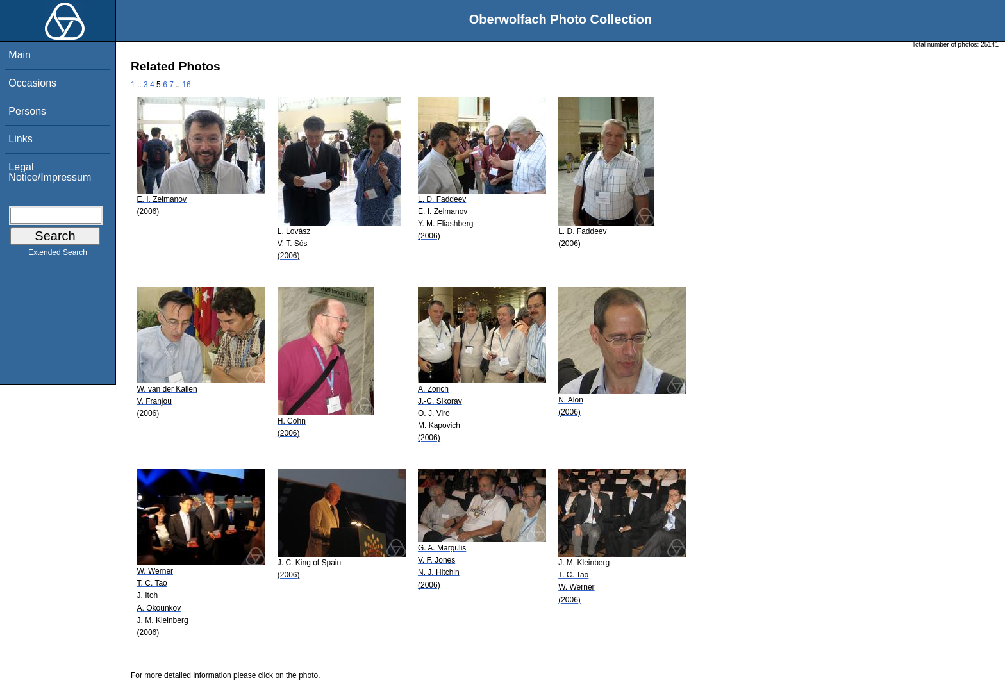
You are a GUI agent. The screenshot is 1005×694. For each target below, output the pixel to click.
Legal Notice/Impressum (49, 172)
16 (186, 84)
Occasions (32, 83)
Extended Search (57, 255)
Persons (27, 111)
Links (20, 138)
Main (19, 54)
